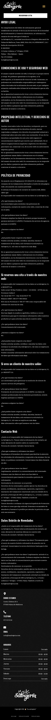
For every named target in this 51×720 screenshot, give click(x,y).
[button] (44, 6)
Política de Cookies (35, 716)
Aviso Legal (13, 716)
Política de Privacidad (24, 716)
